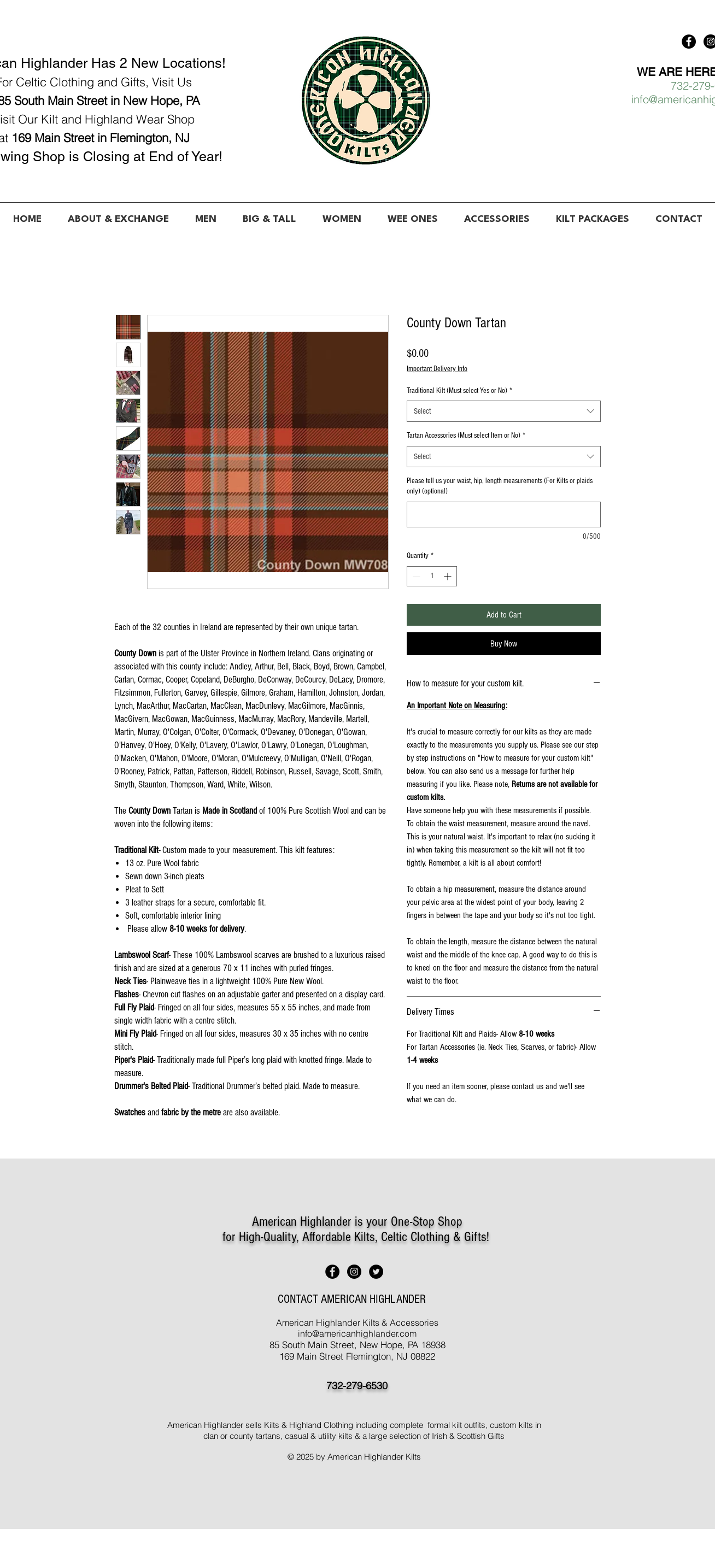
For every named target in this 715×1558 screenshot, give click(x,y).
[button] (206, 214)
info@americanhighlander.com (357, 1333)
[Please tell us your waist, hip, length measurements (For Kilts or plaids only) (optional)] (503, 514)
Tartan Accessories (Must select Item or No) (466, 435)
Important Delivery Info (437, 368)
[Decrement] (415, 576)
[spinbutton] (432, 576)
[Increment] (448, 576)
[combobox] (504, 411)
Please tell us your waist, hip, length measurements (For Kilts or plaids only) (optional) (500, 486)
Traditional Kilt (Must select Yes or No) (459, 390)
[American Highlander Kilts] (689, 41)
